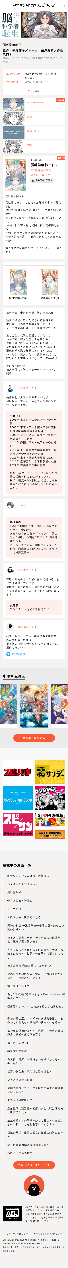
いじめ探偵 (14, 908)
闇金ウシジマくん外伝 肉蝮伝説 (28, 875)
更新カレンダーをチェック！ (34, 1165)
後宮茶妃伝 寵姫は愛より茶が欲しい (30, 965)
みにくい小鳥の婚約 (20, 1153)
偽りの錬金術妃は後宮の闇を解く (28, 1144)
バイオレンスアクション (22, 884)
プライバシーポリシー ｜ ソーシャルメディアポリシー (33, 1233)
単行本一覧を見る (34, 738)
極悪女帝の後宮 (17, 1051)
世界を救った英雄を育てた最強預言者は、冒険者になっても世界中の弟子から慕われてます (35, 953)
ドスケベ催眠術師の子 (21, 1100)
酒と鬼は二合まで (18, 986)
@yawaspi (15, 653)
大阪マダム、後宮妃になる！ (25, 917)
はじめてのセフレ (18, 1042)
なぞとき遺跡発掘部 (20, 1079)
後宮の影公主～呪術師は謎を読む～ (29, 1071)
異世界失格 (14, 892)
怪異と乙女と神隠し (20, 900)
